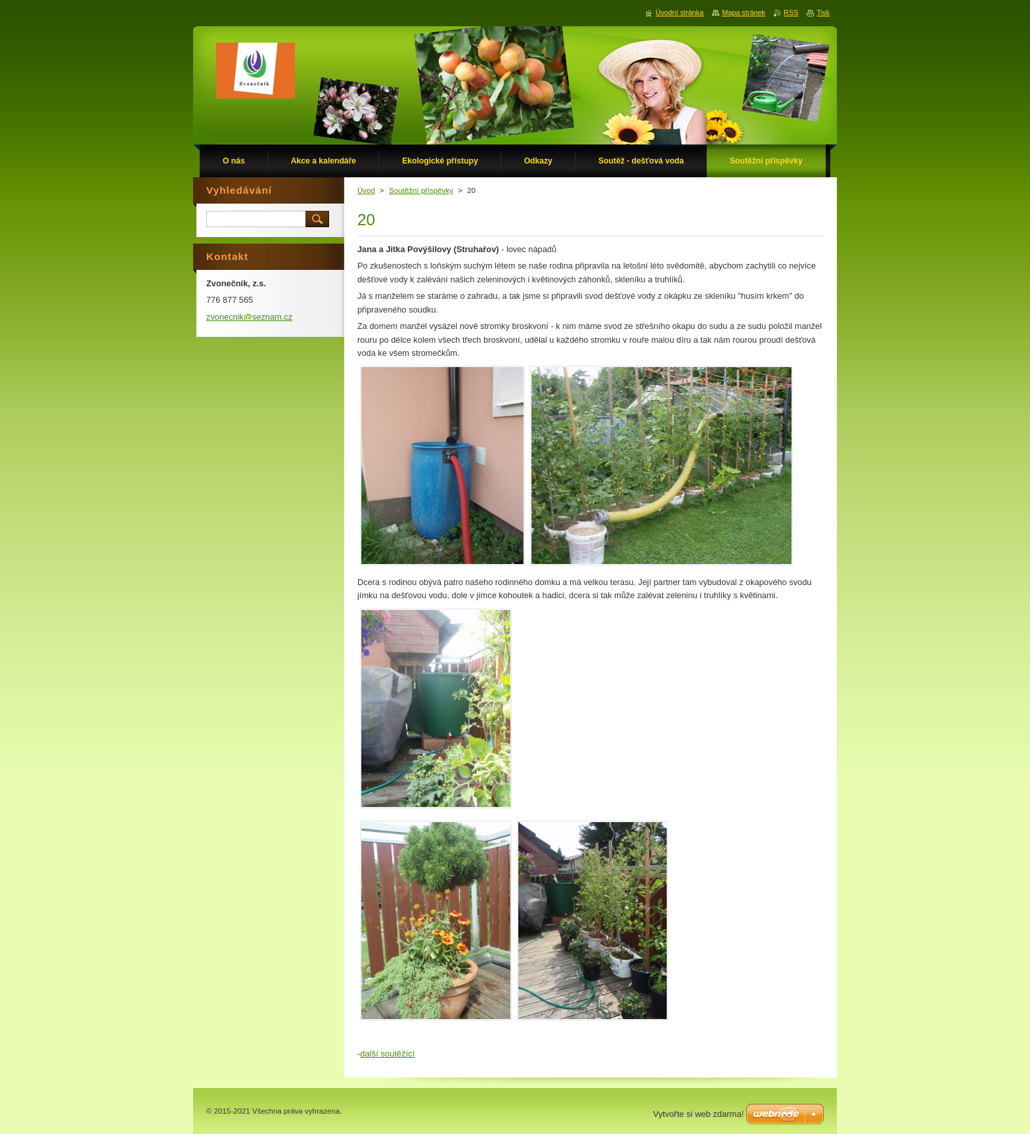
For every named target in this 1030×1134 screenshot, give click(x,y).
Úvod (366, 190)
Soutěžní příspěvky (421, 190)
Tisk (823, 12)
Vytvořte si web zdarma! (698, 1114)
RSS (791, 12)
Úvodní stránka (680, 12)
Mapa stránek (743, 12)
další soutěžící (387, 1053)
